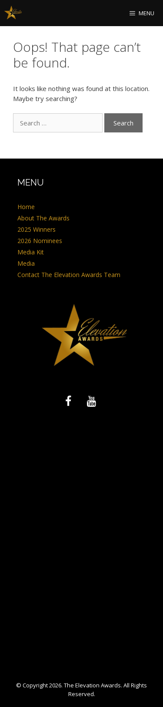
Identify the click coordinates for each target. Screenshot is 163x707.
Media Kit (30, 252)
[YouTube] (92, 402)
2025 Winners (36, 229)
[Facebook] (68, 402)
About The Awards (43, 218)
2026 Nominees (39, 241)
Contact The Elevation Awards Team (68, 275)
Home (26, 207)
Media (26, 263)
